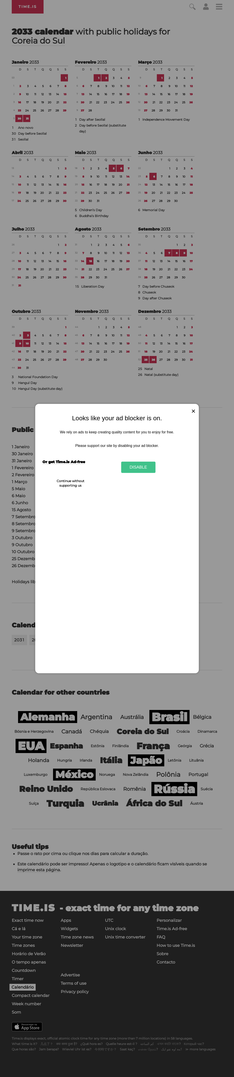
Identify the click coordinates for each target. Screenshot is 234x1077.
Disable (138, 467)
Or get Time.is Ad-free (63, 462)
